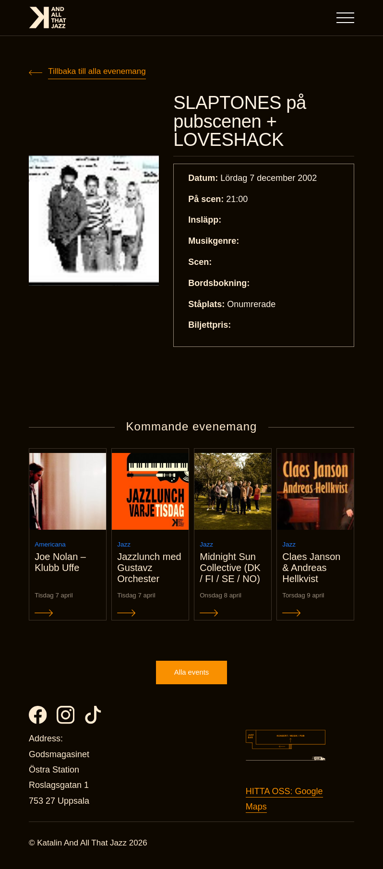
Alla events (191, 677)
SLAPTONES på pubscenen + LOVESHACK (241, 122)
